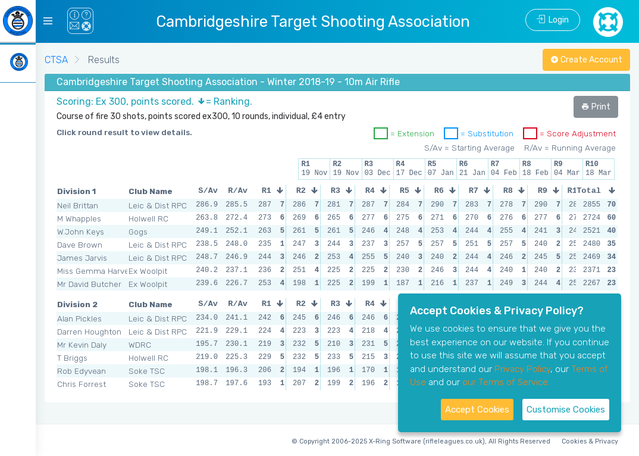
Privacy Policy (522, 369)
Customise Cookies (566, 409)
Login (553, 20)
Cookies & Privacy (590, 441)
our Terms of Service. (506, 382)
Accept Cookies (477, 409)
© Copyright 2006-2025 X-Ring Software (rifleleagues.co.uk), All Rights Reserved (421, 441)
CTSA (56, 59)
